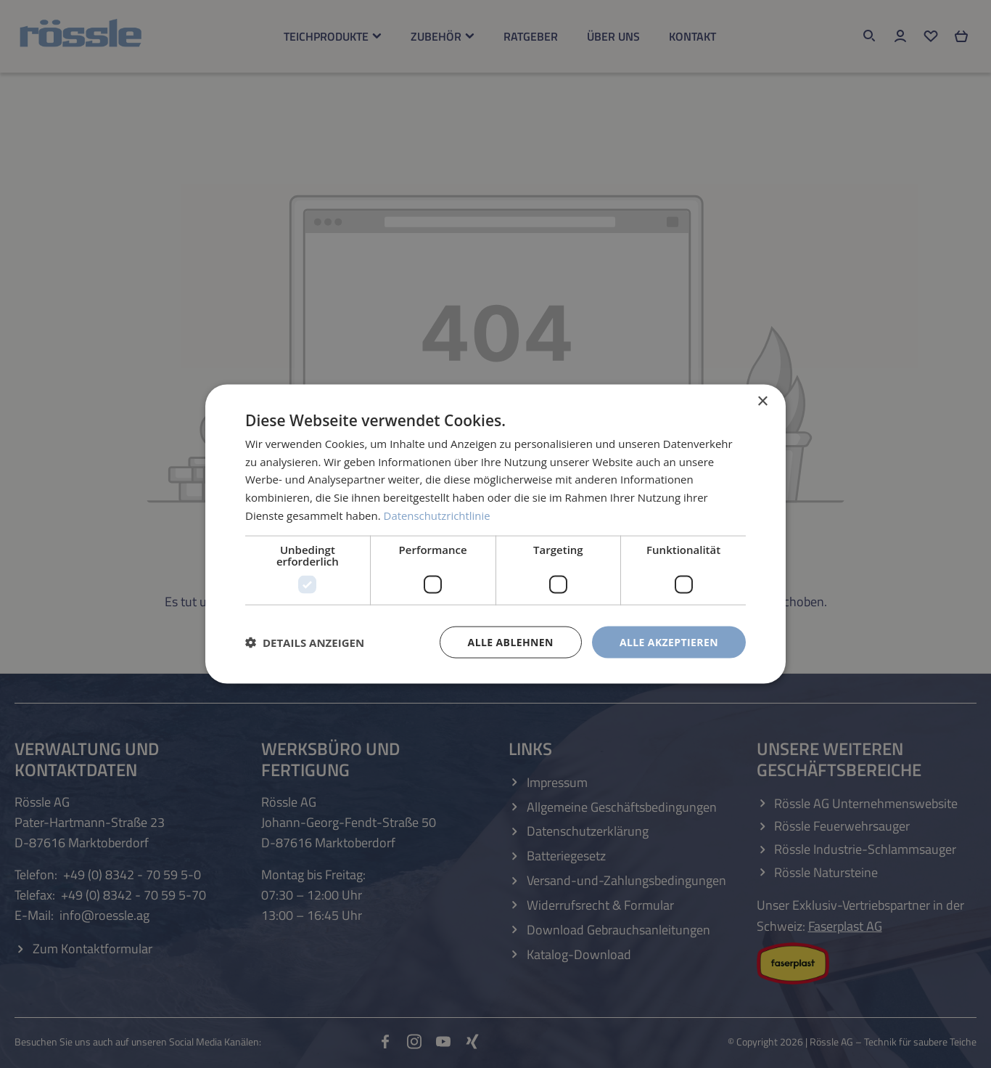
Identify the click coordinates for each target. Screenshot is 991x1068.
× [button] (762, 401)
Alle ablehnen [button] (511, 641)
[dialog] (495, 534)
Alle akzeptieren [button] (669, 641)
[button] (304, 643)
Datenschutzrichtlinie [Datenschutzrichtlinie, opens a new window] (437, 514)
